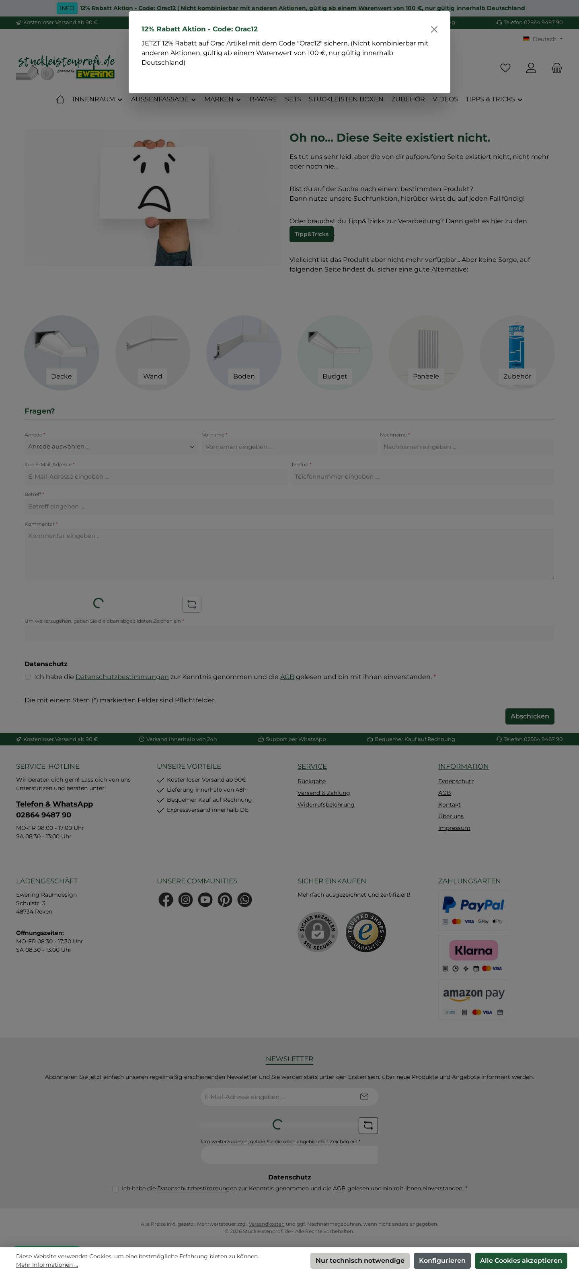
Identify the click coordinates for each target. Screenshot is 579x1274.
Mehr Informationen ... (47, 1264)
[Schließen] (434, 29)
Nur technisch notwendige (360, 1260)
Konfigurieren (442, 1260)
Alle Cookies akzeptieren (521, 1260)
